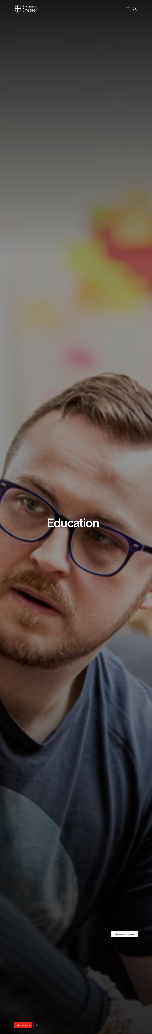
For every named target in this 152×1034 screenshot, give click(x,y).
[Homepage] (25, 9)
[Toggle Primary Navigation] (128, 9)
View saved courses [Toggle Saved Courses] (124, 934)
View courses (23, 1025)
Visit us (39, 1025)
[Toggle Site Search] (135, 9)
